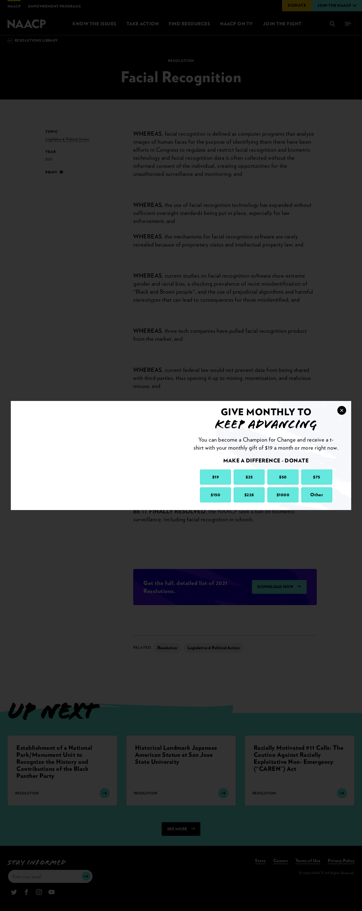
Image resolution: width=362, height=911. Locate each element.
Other (316, 494)
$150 (215, 494)
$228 (249, 494)
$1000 (283, 494)
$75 (316, 476)
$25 (249, 476)
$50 (283, 476)
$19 (215, 476)
